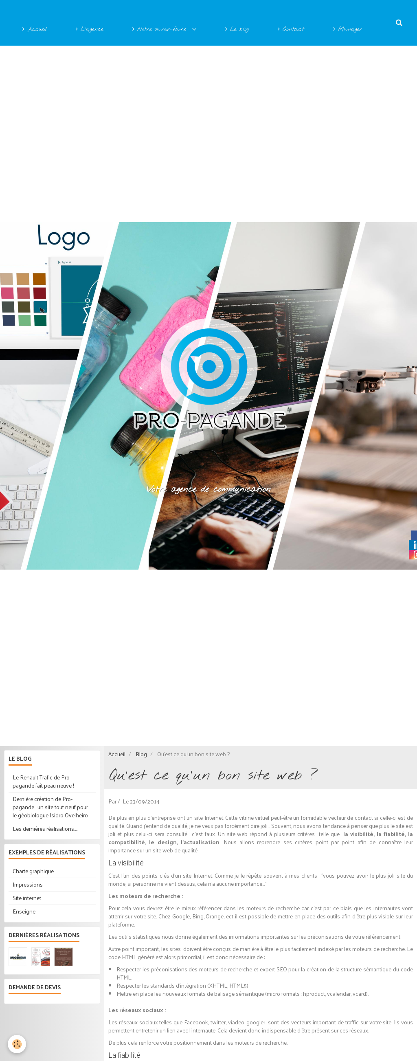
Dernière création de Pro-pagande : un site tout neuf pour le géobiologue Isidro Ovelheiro (50, 807)
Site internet (27, 898)
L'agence (89, 29)
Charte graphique (33, 871)
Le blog (237, 29)
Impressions (28, 884)
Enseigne (24, 911)
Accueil (34, 29)
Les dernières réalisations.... (45, 828)
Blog (141, 754)
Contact (291, 29)
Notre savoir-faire (160, 29)
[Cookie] (17, 1044)
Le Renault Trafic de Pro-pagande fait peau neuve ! (43, 781)
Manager (347, 29)
